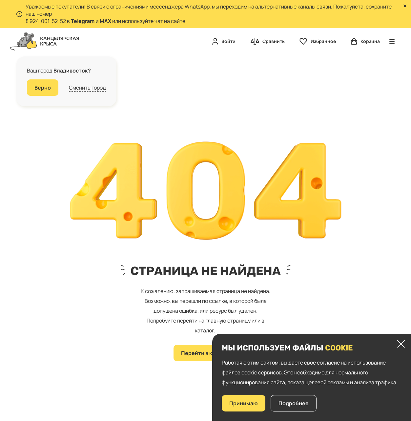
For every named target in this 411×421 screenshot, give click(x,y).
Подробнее (293, 403)
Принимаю (243, 403)
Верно (42, 87)
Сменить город (87, 87)
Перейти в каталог (205, 353)
